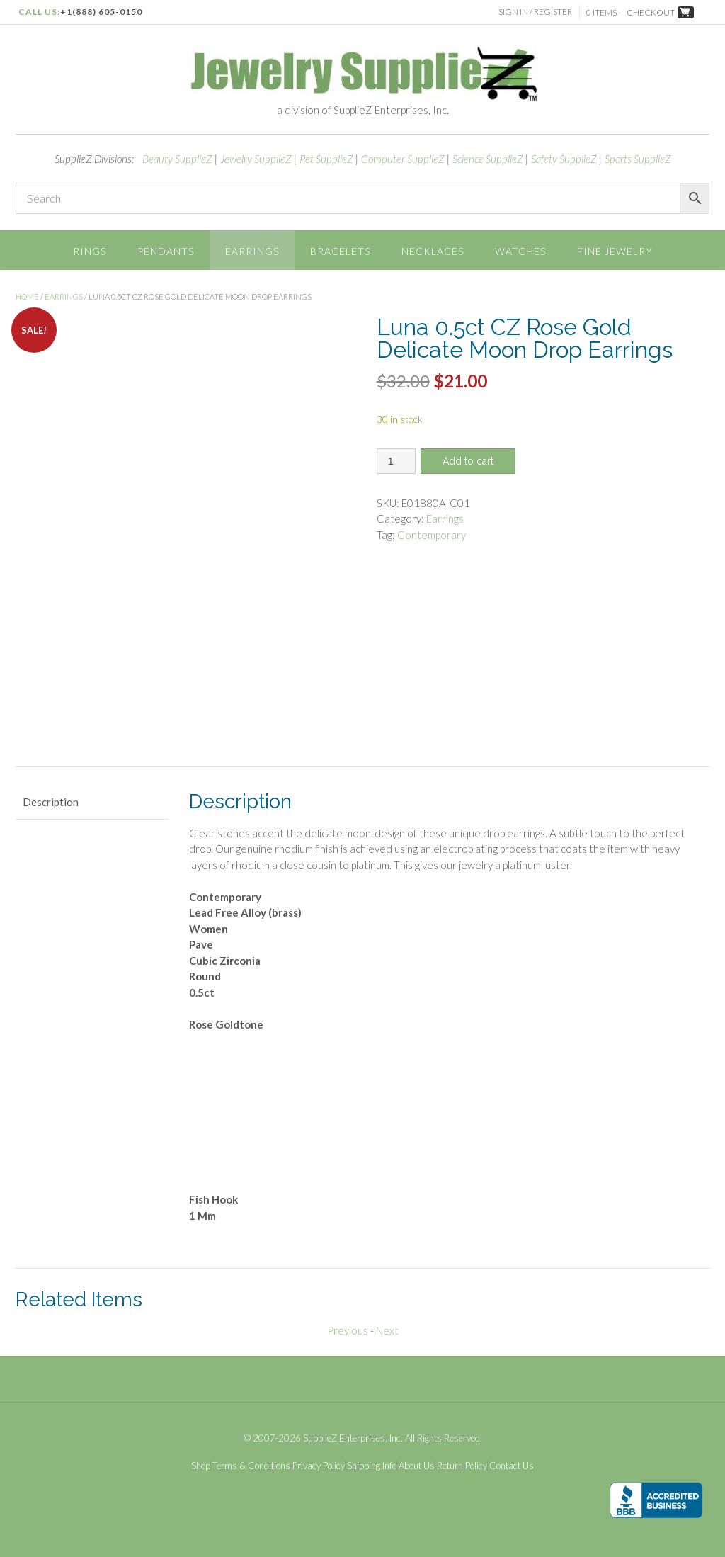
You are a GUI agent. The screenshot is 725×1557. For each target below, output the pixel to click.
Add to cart (468, 461)
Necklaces (432, 251)
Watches (520, 251)
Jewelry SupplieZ (256, 158)
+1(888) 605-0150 (101, 11)
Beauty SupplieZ (177, 158)
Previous (347, 1330)
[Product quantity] (396, 461)
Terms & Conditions (251, 1466)
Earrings (252, 251)
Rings (89, 251)
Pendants (165, 251)
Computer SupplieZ (403, 158)
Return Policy (462, 1466)
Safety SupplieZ (564, 158)
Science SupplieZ (487, 158)
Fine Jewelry (615, 251)
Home (27, 296)
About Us (417, 1466)
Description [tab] (51, 802)
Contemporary (431, 534)
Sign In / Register (536, 11)
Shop (200, 1466)
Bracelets (340, 251)
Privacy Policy (318, 1466)
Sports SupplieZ (638, 158)
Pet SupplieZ (326, 158)
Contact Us (511, 1466)
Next (387, 1330)
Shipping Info (371, 1466)
